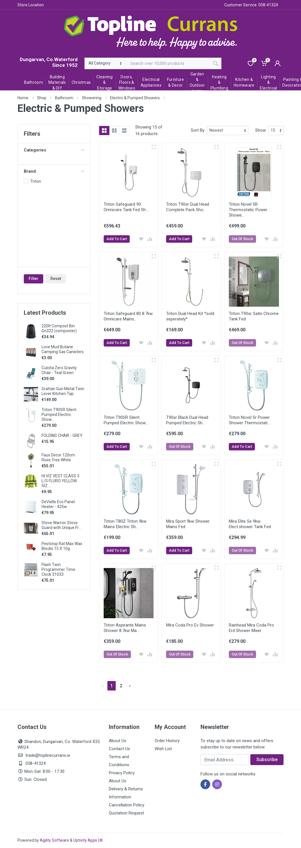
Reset (55, 278)
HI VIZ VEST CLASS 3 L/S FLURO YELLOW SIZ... (60, 481)
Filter (33, 278)
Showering (91, 98)
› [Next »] (130, 685)
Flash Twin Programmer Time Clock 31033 (58, 569)
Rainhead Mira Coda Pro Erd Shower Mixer (251, 628)
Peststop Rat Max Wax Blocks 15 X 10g (62, 546)
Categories (54, 150)
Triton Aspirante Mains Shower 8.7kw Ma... (125, 628)
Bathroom (64, 98)
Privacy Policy (122, 772)
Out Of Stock (242, 239)
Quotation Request (126, 813)
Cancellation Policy (126, 805)
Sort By (197, 130)
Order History (167, 740)
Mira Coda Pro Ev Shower (190, 625)
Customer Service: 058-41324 (251, 5)
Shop (41, 98)
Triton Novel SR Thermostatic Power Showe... (248, 210)
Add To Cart (117, 239)
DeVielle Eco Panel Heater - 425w (58, 504)
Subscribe (267, 759)
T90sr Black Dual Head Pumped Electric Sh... (187, 420)
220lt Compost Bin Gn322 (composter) (59, 328)
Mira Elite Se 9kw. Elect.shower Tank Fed (250, 524)
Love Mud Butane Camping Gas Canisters (63, 349)
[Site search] (167, 63)
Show (260, 130)
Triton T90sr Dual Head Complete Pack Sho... (187, 207)
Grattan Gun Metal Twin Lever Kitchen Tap (63, 391)
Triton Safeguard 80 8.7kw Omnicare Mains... (128, 316)
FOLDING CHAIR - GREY (62, 435)
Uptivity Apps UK (88, 840)
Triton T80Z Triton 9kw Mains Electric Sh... (125, 524)
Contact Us (119, 748)
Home (22, 98)
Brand (54, 171)
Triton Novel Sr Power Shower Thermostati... (249, 420)
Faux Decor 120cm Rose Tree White (58, 457)
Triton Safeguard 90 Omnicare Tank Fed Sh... (126, 207)
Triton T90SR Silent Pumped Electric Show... (59, 414)
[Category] (104, 63)
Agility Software (54, 840)
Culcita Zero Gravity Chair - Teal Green (59, 370)
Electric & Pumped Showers (135, 98)
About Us (117, 740)
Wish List (163, 748)
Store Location (30, 5)
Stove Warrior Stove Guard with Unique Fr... (61, 525)
